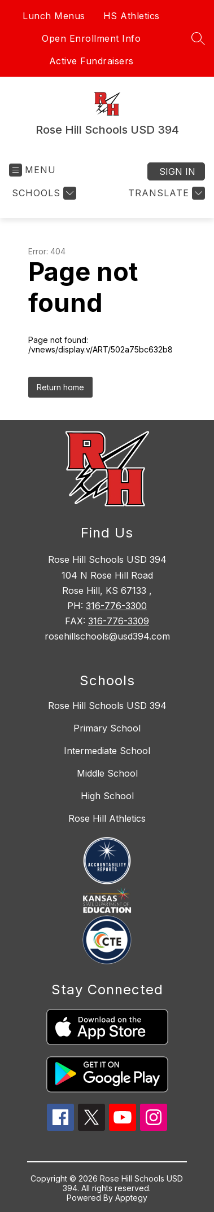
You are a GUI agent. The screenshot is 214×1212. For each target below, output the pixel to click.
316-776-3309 (118, 621)
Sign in (177, 171)
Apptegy (131, 1197)
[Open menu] (32, 170)
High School (107, 795)
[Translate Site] (165, 193)
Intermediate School (107, 750)
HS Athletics (131, 15)
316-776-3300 (116, 605)
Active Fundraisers (91, 61)
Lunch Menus (54, 15)
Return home (60, 387)
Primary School (107, 728)
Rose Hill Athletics (107, 818)
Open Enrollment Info (91, 38)
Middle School (107, 773)
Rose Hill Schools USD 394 (107, 705)
